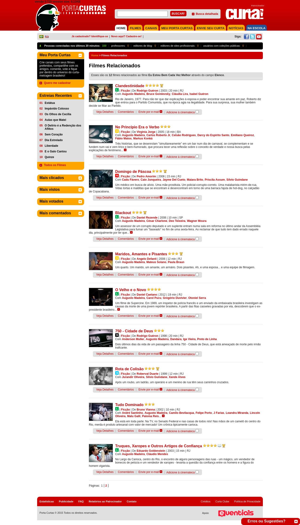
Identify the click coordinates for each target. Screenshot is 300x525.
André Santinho (132, 413)
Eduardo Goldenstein (151, 450)
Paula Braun (176, 262)
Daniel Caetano (147, 294)
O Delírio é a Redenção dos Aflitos (63, 127)
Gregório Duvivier (175, 298)
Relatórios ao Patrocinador (105, 501)
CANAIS (151, 28)
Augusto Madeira (133, 94)
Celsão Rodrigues (184, 135)
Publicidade (66, 501)
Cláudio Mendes (157, 454)
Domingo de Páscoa (133, 172)
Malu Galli (134, 416)
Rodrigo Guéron (147, 90)
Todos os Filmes (55, 165)
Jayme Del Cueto (173, 179)
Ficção (125, 90)
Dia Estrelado (54, 140)
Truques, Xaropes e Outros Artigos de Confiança (158, 446)
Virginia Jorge (146, 132)
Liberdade (51, 145)
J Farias (218, 413)
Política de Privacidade (247, 501)
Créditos (205, 501)
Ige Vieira (189, 339)
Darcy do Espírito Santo (213, 135)
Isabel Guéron (198, 94)
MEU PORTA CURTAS (177, 28)
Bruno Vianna (146, 409)
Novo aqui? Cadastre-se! (126, 36)
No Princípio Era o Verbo (137, 127)
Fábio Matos (123, 138)
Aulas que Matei (55, 120)
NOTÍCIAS (236, 28)
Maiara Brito (195, 179)
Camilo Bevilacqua (181, 413)
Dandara (176, 339)
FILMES (135, 28)
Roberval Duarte (147, 373)
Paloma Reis (150, 416)
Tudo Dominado (129, 405)
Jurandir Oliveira (133, 377)
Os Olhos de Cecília (58, 114)
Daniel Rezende (147, 217)
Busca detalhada (207, 14)
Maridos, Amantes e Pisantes (141, 254)
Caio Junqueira (151, 179)
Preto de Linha (207, 339)
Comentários (126, 112)
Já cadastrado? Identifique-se (89, 36)
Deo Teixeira (177, 221)
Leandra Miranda (237, 413)
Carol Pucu (153, 298)
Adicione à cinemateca (180, 112)
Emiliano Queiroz (242, 135)
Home (95, 55)
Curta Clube (222, 501)
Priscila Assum (215, 179)
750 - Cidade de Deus (134, 331)
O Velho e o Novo (130, 290)
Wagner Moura (196, 221)
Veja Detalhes (105, 112)
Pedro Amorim (146, 176)
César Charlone (156, 221)
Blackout (123, 213)
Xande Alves (177, 377)
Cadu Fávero (130, 179)
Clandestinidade (129, 86)
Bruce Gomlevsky (158, 94)
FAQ (81, 501)
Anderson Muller (133, 339)
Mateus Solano (156, 262)
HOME (121, 28)
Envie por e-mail (148, 112)
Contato (132, 501)
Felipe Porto (204, 413)
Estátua (50, 103)
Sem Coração (54, 134)
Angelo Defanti (147, 258)
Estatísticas (46, 501)
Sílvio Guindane (237, 179)
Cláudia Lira (180, 94)
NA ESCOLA (256, 28)
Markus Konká (143, 138)
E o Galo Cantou (56, 151)
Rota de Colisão (129, 369)
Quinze (49, 157)
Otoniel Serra (197, 298)
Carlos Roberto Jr (158, 135)
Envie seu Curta (211, 28)
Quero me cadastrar (57, 83)
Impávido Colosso (57, 108)
